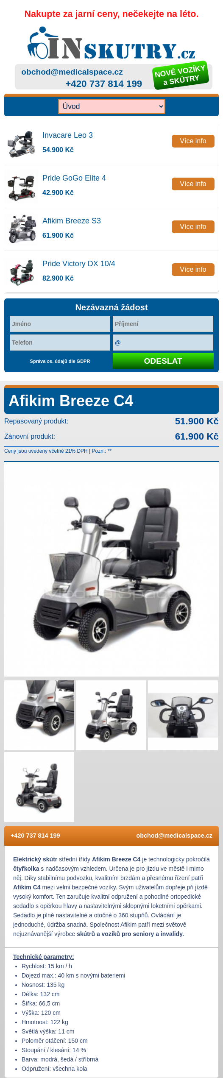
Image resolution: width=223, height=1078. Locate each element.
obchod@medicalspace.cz (72, 71)
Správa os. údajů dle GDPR (60, 361)
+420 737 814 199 (103, 83)
